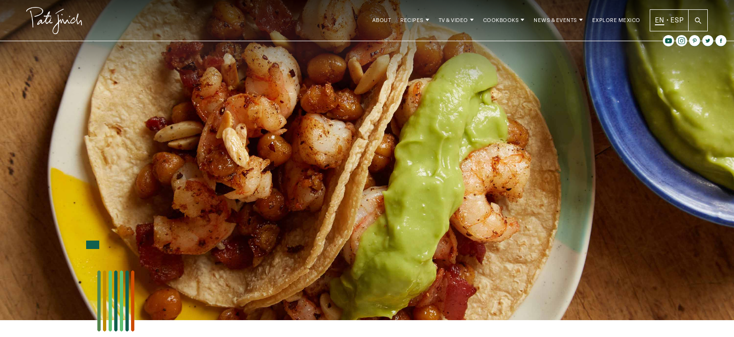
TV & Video (453, 23)
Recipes (412, 23)
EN (660, 23)
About (381, 23)
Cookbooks (501, 23)
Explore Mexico (616, 23)
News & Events (555, 23)
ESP (676, 23)
